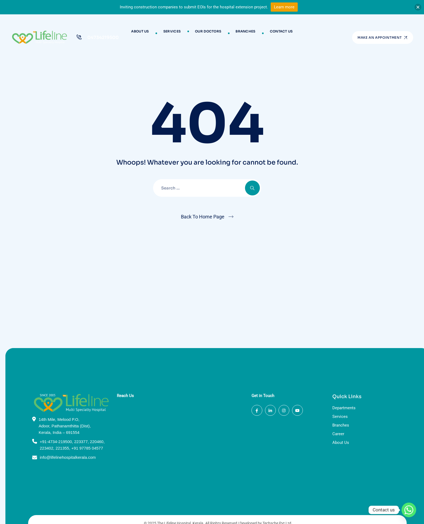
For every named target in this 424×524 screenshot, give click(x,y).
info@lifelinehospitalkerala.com (62, 405)
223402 (41, 396)
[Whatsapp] (409, 510)
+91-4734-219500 (50, 390)
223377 (75, 390)
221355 (57, 396)
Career (333, 382)
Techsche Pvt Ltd (271, 471)
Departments (338, 356)
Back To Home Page (202, 217)
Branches (242, 33)
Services (175, 33)
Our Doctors (208, 33)
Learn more (284, 7)
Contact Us (274, 33)
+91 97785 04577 (82, 396)
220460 (91, 390)
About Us (147, 33)
